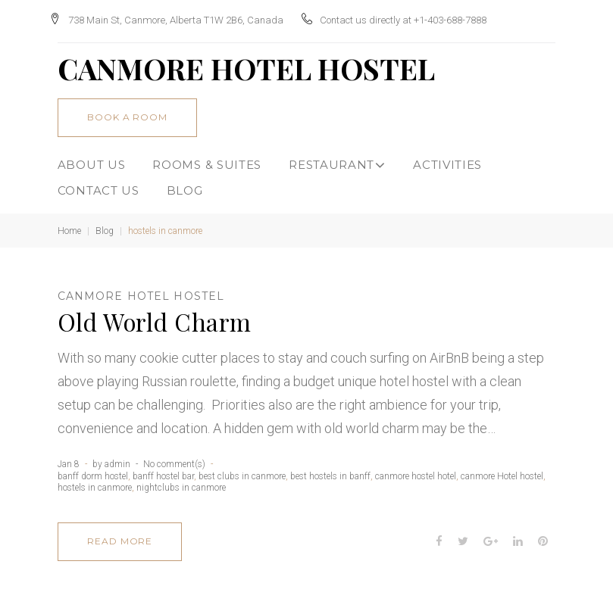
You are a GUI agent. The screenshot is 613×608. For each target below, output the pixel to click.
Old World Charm (155, 316)
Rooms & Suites (206, 159)
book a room (127, 111)
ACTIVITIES (447, 159)
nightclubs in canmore (181, 482)
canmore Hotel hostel (141, 291)
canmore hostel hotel (415, 470)
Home (69, 225)
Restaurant (337, 159)
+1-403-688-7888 (458, 17)
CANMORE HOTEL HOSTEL (246, 63)
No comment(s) (174, 459)
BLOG (185, 184)
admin (117, 459)
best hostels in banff (330, 470)
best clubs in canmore (242, 470)
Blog (104, 225)
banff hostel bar (163, 470)
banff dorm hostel (93, 470)
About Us (92, 159)
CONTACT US (98, 184)
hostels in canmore (95, 482)
